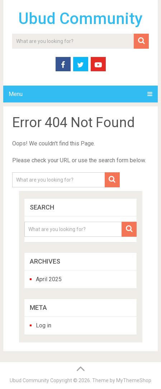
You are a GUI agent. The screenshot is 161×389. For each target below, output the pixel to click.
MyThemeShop (133, 380)
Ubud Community (80, 18)
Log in (43, 325)
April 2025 (49, 279)
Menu (16, 94)
